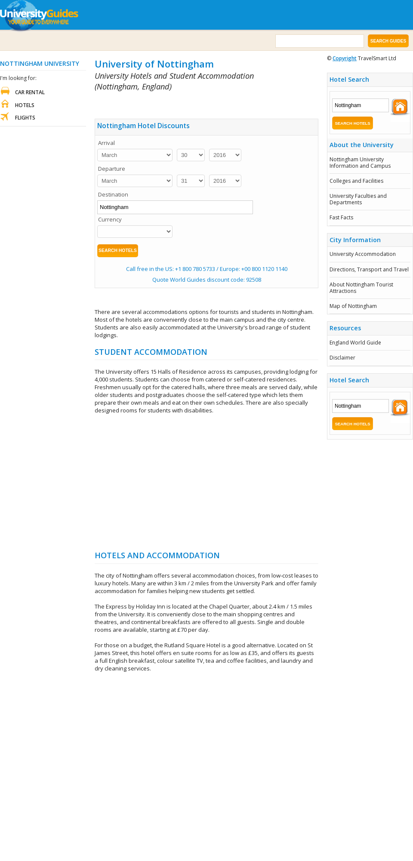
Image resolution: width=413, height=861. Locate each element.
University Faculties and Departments (358, 199)
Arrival (106, 143)
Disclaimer (342, 357)
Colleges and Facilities (356, 180)
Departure (111, 168)
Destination (113, 194)
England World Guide (355, 342)
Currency (110, 219)
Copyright (345, 58)
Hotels (24, 105)
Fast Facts (341, 217)
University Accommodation (363, 254)
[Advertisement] (195, 103)
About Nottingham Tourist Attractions (361, 287)
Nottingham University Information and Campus (360, 162)
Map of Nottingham (353, 306)
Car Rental (30, 92)
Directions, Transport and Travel (369, 269)
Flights (25, 117)
